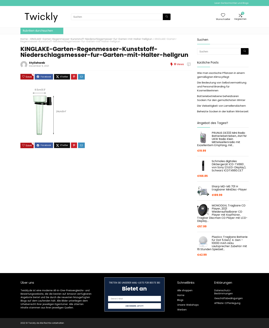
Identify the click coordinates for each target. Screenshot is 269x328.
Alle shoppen (184, 290)
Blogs (180, 300)
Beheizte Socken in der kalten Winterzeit (223, 111)
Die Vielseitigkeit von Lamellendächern (221, 106)
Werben (182, 309)
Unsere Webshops (188, 305)
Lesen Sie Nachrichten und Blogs (231, 3)
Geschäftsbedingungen (228, 298)
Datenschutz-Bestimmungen (223, 292)
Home (24, 39)
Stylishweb (37, 63)
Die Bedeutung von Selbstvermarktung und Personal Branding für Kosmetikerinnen (221, 86)
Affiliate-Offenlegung (227, 303)
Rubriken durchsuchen (38, 31)
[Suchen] (167, 17)
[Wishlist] (223, 15)
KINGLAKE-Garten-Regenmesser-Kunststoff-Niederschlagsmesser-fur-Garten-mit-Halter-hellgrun (91, 39)
